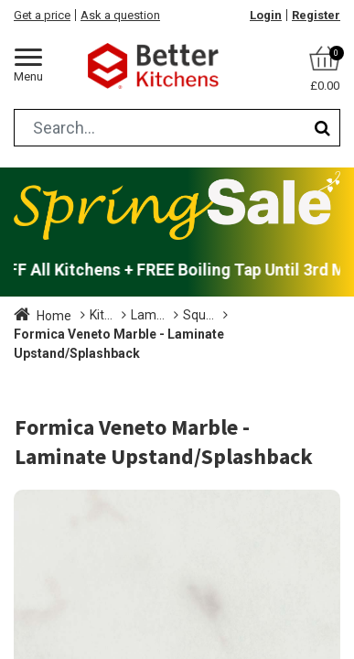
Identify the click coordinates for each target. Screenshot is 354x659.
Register (316, 15)
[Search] (322, 128)
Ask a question (120, 15)
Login (266, 15)
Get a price (42, 15)
